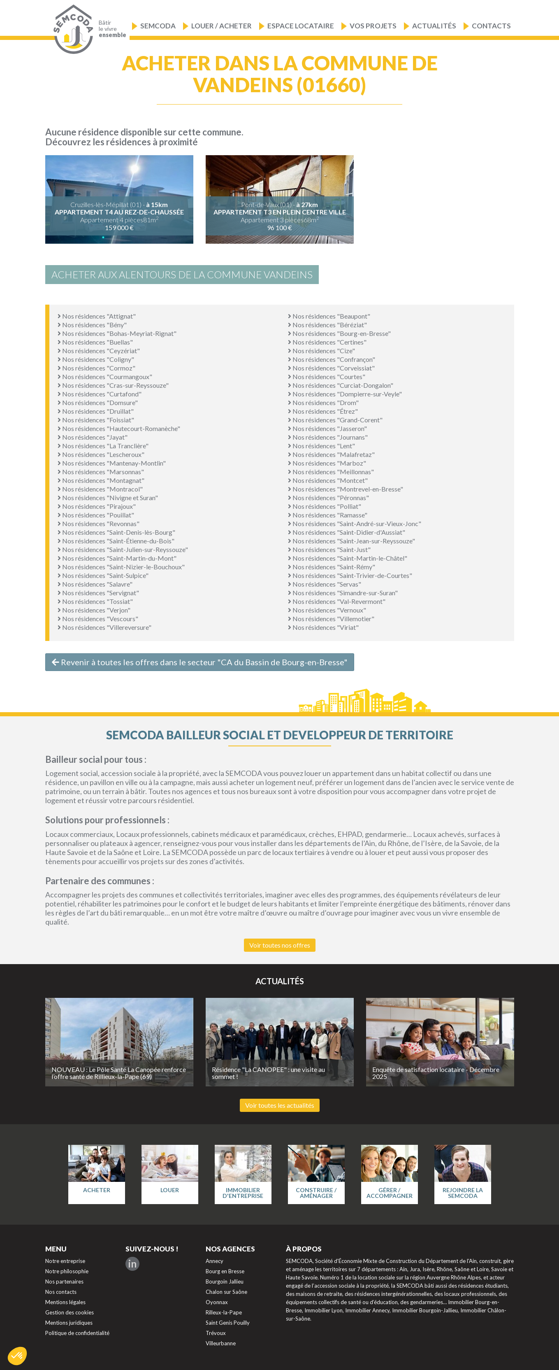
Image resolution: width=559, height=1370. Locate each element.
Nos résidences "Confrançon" (331, 359)
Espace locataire (300, 25)
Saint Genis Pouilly (228, 1322)
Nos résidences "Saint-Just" (329, 549)
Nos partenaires (64, 1281)
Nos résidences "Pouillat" (96, 515)
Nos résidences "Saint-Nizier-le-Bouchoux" (121, 567)
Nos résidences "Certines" (327, 342)
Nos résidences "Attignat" (97, 316)
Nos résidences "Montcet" (328, 480)
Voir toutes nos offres (279, 945)
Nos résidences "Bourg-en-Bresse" (339, 333)
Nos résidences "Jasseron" (327, 428)
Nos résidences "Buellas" (95, 342)
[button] (17, 1356)
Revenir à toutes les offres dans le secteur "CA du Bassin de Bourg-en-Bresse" (200, 662)
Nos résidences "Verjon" (94, 610)
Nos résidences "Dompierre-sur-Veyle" (345, 394)
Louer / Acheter (221, 25)
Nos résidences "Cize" (321, 350)
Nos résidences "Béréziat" (327, 325)
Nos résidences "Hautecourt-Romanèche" (119, 428)
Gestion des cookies (69, 1312)
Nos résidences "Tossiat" (95, 601)
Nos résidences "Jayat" (93, 437)
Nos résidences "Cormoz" (96, 368)
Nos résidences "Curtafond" (99, 394)
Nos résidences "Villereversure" (104, 627)
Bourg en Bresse (225, 1271)
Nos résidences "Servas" (324, 584)
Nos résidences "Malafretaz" (331, 454)
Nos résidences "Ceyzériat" (99, 350)
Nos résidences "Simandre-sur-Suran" (343, 592)
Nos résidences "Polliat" (324, 506)
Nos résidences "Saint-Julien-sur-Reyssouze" (123, 549)
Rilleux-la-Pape (224, 1312)
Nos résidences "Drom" (323, 402)
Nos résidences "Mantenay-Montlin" (112, 463)
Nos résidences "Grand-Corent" (335, 420)
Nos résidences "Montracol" (100, 489)
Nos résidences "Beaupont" (329, 316)
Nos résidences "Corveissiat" (331, 368)
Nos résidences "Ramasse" (327, 515)
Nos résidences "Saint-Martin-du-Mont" (117, 558)
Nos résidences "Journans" (328, 437)
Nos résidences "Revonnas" (98, 523)
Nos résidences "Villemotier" (331, 618)
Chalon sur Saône (226, 1291)
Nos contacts (61, 1291)
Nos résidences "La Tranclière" (103, 446)
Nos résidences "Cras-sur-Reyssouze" (113, 385)
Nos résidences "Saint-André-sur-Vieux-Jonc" (354, 523)
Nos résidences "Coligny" (96, 359)
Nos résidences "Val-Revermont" (336, 601)
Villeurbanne (221, 1343)
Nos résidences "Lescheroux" (101, 454)
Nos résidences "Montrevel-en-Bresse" (345, 489)
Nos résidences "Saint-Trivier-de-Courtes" (350, 575)
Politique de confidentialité (77, 1333)
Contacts (491, 25)
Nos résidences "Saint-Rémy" (331, 567)
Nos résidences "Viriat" (323, 627)
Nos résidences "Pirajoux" (97, 506)
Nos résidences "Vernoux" (327, 610)
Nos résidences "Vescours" (98, 618)
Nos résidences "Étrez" (323, 411)
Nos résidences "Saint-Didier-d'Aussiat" (346, 532)
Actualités (434, 25)
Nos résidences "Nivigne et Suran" (108, 497)
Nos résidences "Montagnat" (101, 480)
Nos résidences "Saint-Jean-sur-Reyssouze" (351, 541)
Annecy (214, 1261)
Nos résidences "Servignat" (98, 592)
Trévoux (216, 1333)
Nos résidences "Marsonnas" (101, 471)
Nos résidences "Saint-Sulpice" (103, 575)
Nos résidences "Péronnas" (328, 497)
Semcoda (158, 25)
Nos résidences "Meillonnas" (331, 471)
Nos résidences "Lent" (321, 446)
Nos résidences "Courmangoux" (105, 376)
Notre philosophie (66, 1271)
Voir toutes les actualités (279, 1105)
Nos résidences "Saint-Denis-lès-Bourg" (116, 532)
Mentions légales (65, 1302)
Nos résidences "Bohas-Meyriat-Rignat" (117, 333)
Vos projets (373, 25)
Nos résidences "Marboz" (327, 463)
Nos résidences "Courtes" (326, 376)
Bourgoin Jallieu (225, 1281)
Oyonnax (217, 1302)
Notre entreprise (65, 1261)
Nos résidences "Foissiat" (96, 420)
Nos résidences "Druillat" (96, 411)
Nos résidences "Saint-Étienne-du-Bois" (116, 541)
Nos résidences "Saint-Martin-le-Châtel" (347, 558)
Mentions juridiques (69, 1322)
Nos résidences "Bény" (92, 325)
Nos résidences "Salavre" (95, 584)
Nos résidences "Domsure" (98, 402)
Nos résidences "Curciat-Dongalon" (340, 385)
